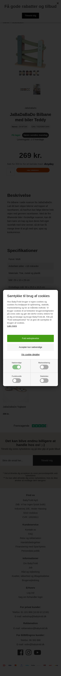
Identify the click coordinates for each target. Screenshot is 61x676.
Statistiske (44, 379)
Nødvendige (16, 365)
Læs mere (12, 326)
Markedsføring (44, 365)
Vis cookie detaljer (30, 354)
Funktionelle (16, 379)
